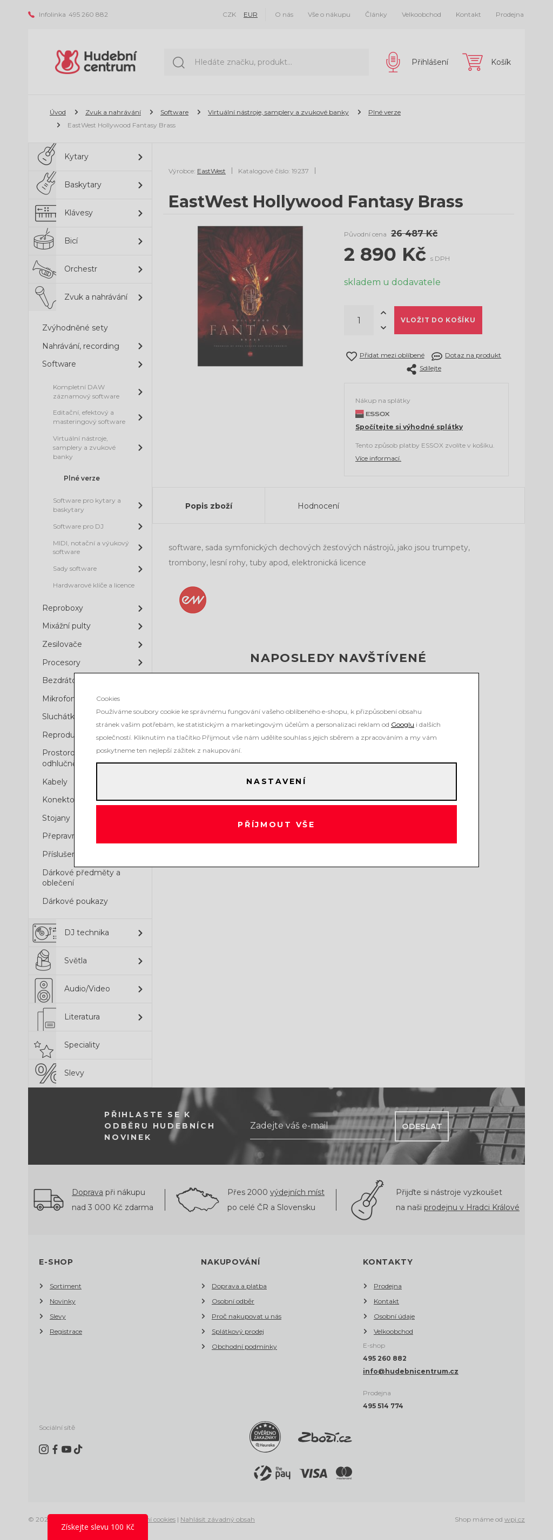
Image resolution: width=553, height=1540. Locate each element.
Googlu (402, 724)
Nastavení (276, 781)
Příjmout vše (277, 824)
